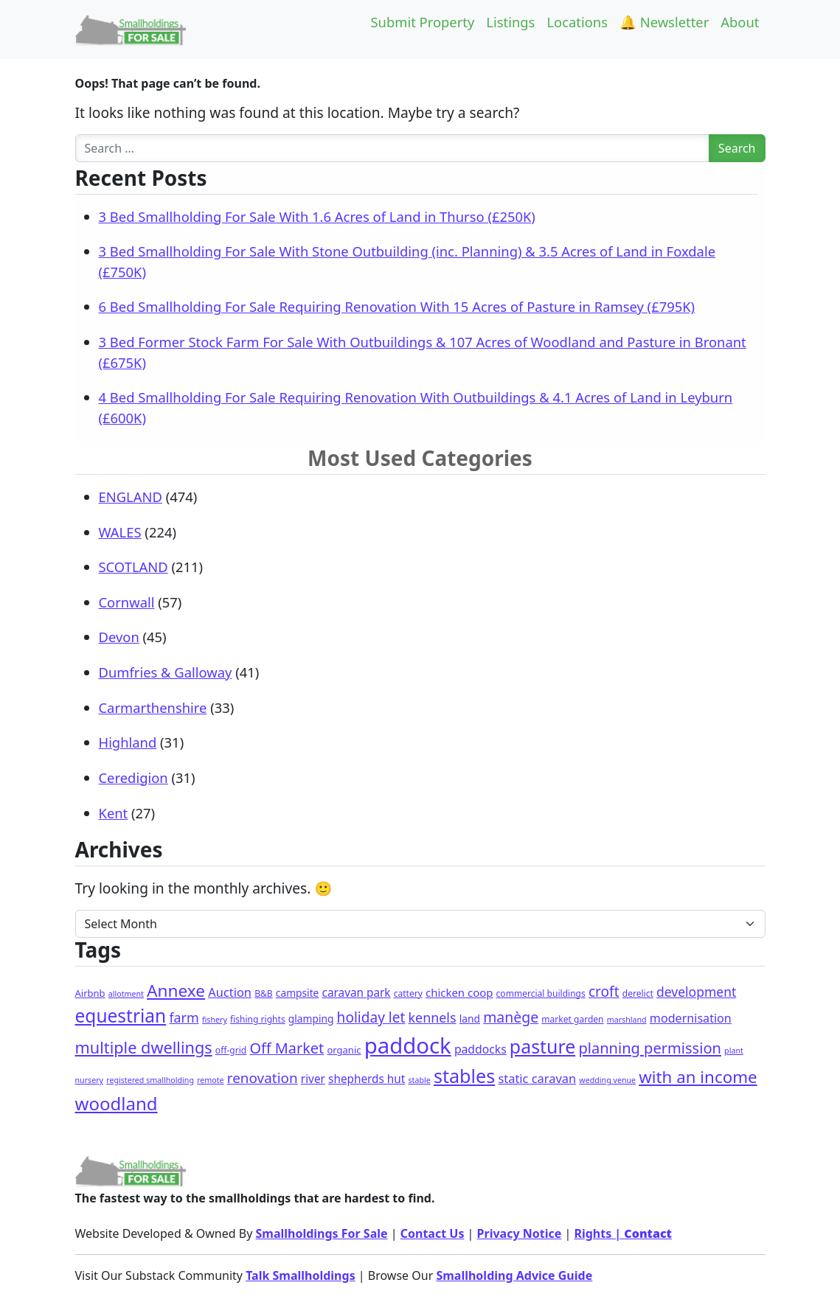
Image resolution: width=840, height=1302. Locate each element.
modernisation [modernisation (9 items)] (691, 1018)
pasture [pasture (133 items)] (542, 1046)
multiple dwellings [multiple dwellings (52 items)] (143, 1047)
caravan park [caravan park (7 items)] (356, 992)
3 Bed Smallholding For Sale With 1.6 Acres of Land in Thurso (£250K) (317, 216)
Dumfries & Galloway (165, 672)
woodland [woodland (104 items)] (116, 1103)
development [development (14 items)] (696, 991)
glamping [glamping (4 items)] (311, 1019)
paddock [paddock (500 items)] (407, 1045)
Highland (128, 742)
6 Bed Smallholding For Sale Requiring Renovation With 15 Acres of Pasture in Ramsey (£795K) (397, 306)
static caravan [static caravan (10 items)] (537, 1078)
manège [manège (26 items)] (510, 1017)
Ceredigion (133, 777)
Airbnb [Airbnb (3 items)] (90, 993)
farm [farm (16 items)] (183, 1017)
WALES (120, 532)
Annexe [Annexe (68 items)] (176, 990)
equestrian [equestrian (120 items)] (121, 1015)
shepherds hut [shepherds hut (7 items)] (366, 1078)
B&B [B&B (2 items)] (263, 993)
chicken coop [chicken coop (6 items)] (459, 992)
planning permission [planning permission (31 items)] (649, 1048)
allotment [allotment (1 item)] (126, 994)
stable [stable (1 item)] (420, 1080)
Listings (510, 22)
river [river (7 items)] (313, 1078)
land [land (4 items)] (469, 1019)
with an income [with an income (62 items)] (698, 1076)
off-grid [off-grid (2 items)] (230, 1050)
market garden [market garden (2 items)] (572, 1019)
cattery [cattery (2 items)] (408, 993)
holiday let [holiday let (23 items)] (371, 1017)
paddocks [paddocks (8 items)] (480, 1049)
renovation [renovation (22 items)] (262, 1077)
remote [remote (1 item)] (210, 1080)
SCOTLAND (133, 566)
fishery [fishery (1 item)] (214, 1019)
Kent (113, 813)
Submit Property (422, 22)
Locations (577, 22)
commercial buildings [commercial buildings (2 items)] (541, 993)
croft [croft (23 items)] (604, 991)
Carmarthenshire (153, 707)
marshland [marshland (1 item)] (627, 1019)
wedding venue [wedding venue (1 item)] (607, 1080)
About (740, 22)
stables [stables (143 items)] (464, 1075)
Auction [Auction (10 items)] (229, 992)
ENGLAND (130, 496)
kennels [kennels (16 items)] (433, 1017)
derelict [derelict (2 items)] (637, 993)
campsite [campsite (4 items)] (297, 993)
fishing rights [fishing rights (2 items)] (257, 1019)
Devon (119, 636)
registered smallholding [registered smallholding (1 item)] (150, 1080)
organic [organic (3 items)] (344, 1049)
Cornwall (127, 602)
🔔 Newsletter (664, 22)
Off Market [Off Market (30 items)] (286, 1048)
